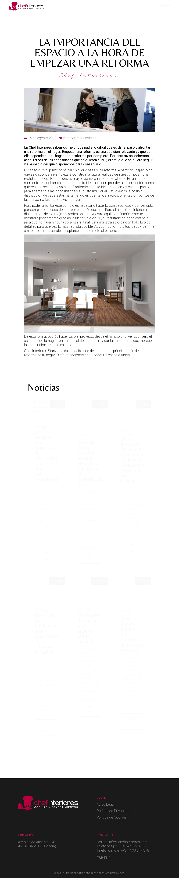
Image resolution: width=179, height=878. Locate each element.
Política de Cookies (112, 817)
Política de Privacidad (113, 811)
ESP (100, 858)
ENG (107, 858)
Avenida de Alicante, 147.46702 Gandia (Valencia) (37, 844)
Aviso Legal (106, 804)
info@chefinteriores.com (128, 842)
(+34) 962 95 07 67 (132, 846)
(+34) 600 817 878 (135, 850)
